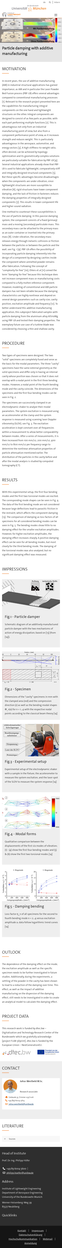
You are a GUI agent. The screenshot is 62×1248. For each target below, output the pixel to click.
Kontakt (22, 1230)
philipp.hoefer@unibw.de (19, 1172)
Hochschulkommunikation (23, 1239)
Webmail (48, 1239)
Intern (57, 2)
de (44, 2)
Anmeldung (30, 1243)
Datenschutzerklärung (30, 1234)
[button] (56, 15)
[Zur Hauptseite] (11, 14)
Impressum (38, 1230)
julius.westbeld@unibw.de (21, 1104)
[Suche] (50, 2)
